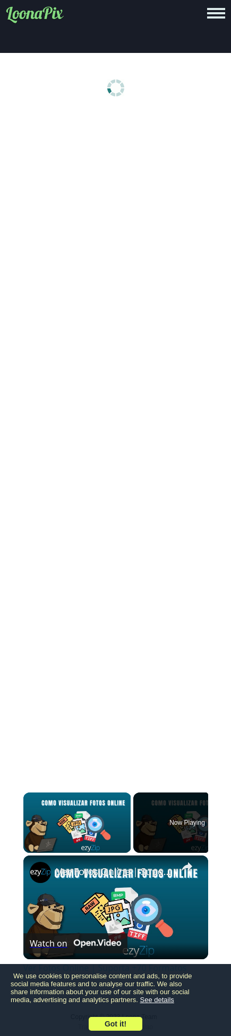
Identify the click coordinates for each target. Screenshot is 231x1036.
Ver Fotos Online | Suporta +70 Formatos (114, 871)
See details (157, 1000)
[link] (40, 872)
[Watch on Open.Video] (75, 943)
